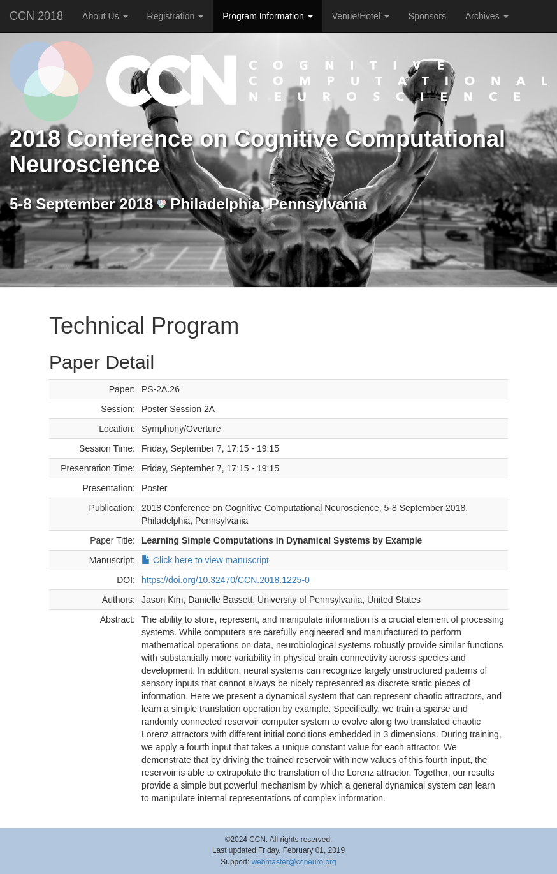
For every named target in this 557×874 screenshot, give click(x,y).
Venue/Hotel (360, 16)
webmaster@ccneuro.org (294, 861)
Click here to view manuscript (205, 560)
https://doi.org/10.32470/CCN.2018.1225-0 (225, 580)
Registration (175, 16)
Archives (487, 16)
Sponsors (427, 16)
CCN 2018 (36, 16)
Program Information (267, 16)
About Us (104, 16)
